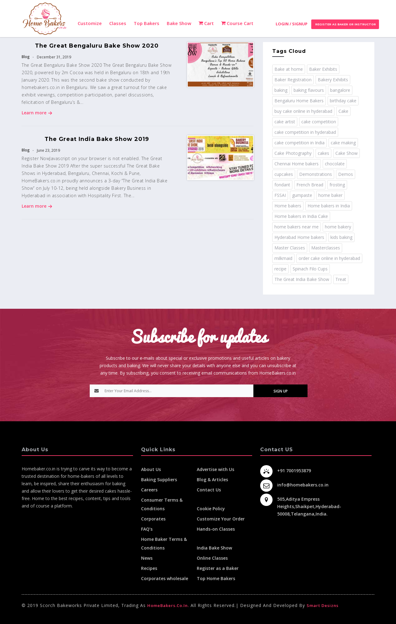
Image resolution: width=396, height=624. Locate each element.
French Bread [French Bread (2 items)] (309, 185)
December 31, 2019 (53, 57)
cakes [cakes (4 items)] (323, 153)
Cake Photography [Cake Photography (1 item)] (293, 153)
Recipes (149, 568)
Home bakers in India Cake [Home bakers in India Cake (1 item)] (301, 216)
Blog (26, 56)
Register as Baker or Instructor (345, 24)
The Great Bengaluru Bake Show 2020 (97, 45)
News (147, 558)
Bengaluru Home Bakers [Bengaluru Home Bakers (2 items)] (299, 101)
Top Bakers (146, 23)
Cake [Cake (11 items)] (343, 111)
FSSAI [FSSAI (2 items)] (280, 195)
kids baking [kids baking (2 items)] (341, 237)
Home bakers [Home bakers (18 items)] (287, 206)
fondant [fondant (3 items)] (282, 185)
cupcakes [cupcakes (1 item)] (283, 174)
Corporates (153, 519)
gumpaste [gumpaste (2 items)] (302, 195)
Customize (90, 23)
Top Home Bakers (216, 578)
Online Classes (212, 558)
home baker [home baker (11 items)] (330, 195)
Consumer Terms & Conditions (162, 504)
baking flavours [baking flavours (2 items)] (309, 90)
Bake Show (179, 23)
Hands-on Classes (216, 529)
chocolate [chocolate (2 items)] (335, 164)
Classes (117, 23)
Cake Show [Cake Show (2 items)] (346, 153)
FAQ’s (147, 529)
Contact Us (209, 490)
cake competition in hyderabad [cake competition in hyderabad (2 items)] (305, 132)
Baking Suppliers (159, 479)
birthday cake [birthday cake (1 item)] (343, 101)
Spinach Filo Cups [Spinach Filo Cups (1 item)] (310, 269)
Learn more (37, 113)
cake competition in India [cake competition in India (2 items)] (299, 143)
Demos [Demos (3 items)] (345, 174)
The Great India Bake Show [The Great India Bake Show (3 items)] (301, 279)
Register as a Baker (218, 568)
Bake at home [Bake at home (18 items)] (288, 69)
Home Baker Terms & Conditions (164, 543)
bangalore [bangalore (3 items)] (340, 90)
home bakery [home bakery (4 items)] (338, 227)
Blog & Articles (212, 479)
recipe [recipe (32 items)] (280, 269)
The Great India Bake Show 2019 (97, 139)
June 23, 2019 (48, 150)
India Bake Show (214, 548)
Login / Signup (292, 24)
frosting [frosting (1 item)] (337, 185)
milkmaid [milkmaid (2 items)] (283, 258)
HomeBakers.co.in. (168, 605)
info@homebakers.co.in (303, 485)
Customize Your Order (221, 519)
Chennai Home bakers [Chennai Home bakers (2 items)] (296, 164)
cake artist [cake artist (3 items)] (284, 122)
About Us (151, 469)
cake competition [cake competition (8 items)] (318, 122)
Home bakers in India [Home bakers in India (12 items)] (329, 206)
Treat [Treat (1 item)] (340, 279)
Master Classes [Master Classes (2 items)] (289, 248)
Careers (149, 490)
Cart (206, 23)
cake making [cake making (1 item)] (343, 143)
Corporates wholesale (164, 578)
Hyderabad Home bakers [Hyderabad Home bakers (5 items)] (299, 237)
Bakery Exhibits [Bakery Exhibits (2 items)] (333, 80)
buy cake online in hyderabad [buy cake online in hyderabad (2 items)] (303, 111)
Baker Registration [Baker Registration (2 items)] (293, 80)
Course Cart (237, 23)
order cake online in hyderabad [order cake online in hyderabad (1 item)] (329, 258)
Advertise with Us (215, 469)
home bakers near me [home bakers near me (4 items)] (296, 227)
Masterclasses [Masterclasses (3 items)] (325, 248)
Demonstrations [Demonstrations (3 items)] (315, 174)
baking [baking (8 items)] (280, 90)
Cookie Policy (211, 509)
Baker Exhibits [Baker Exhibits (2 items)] (323, 69)
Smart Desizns (322, 605)
